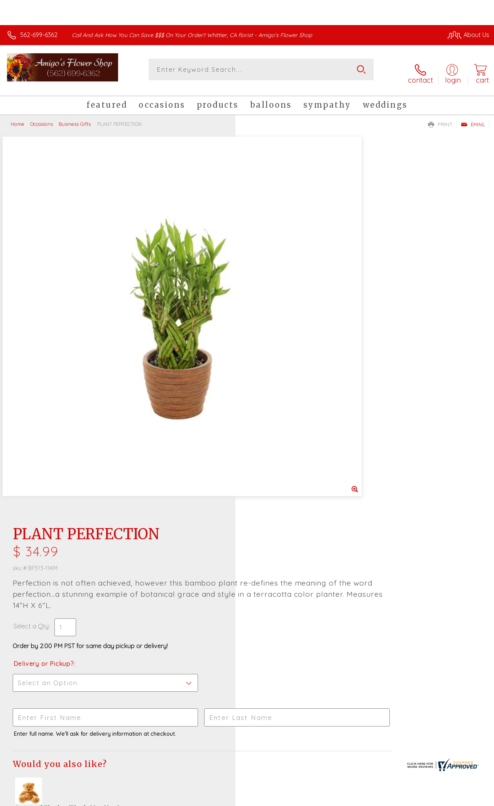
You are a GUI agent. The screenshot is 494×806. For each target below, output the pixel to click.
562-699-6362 (39, 35)
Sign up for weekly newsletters (247, 609)
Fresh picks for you (247, 567)
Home (17, 118)
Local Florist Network (414, 797)
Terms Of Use (313, 797)
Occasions (41, 118)
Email (473, 118)
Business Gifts (75, 118)
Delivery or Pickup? (278, 278)
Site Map (462, 797)
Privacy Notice (358, 797)
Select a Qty (265, 241)
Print (440, 118)
